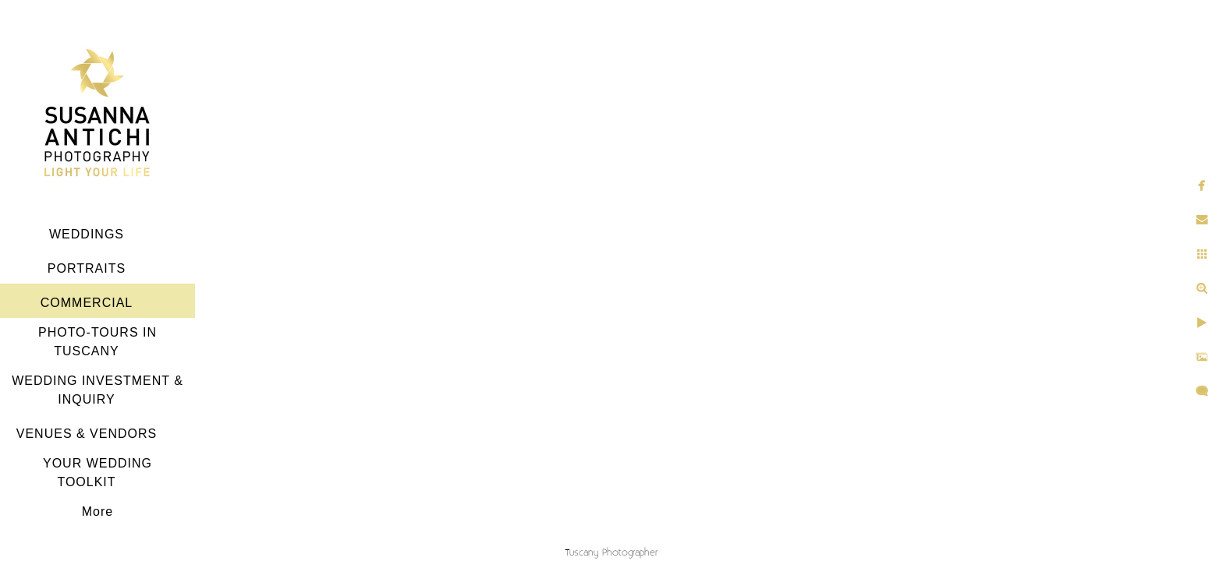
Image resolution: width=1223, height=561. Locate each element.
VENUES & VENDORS (86, 433)
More (97, 511)
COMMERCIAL (87, 302)
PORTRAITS (87, 268)
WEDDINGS (86, 234)
